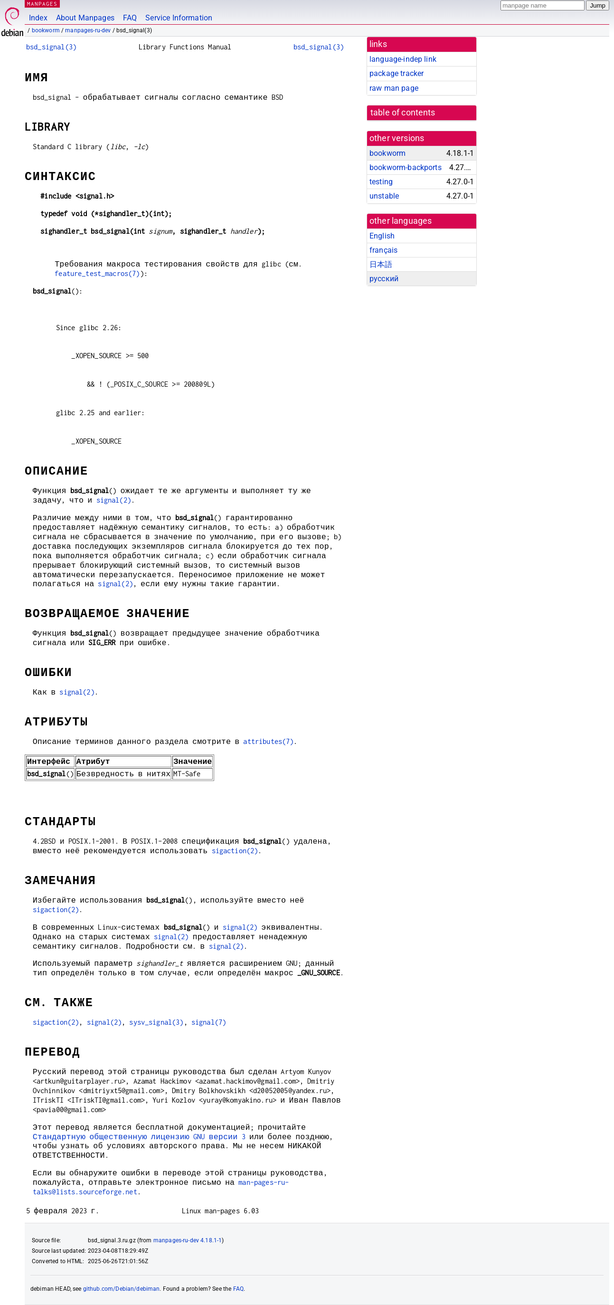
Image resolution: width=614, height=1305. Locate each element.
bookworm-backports (405, 167)
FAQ (130, 17)
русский (383, 278)
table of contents (402, 112)
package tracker (396, 73)
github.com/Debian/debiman (121, 1289)
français (383, 250)
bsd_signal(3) (51, 47)
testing (381, 181)
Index (38, 17)
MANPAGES (42, 3)
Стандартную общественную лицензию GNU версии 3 (139, 1137)
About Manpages (85, 17)
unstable (384, 195)
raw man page (393, 88)
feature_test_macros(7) (97, 273)
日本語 (380, 264)
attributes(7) (268, 741)
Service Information (178, 17)
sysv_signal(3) (156, 1022)
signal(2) (113, 500)
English (382, 235)
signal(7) (208, 1022)
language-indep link (402, 59)
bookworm (46, 30)
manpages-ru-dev (88, 30)
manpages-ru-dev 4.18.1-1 (187, 1240)
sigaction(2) (234, 851)
